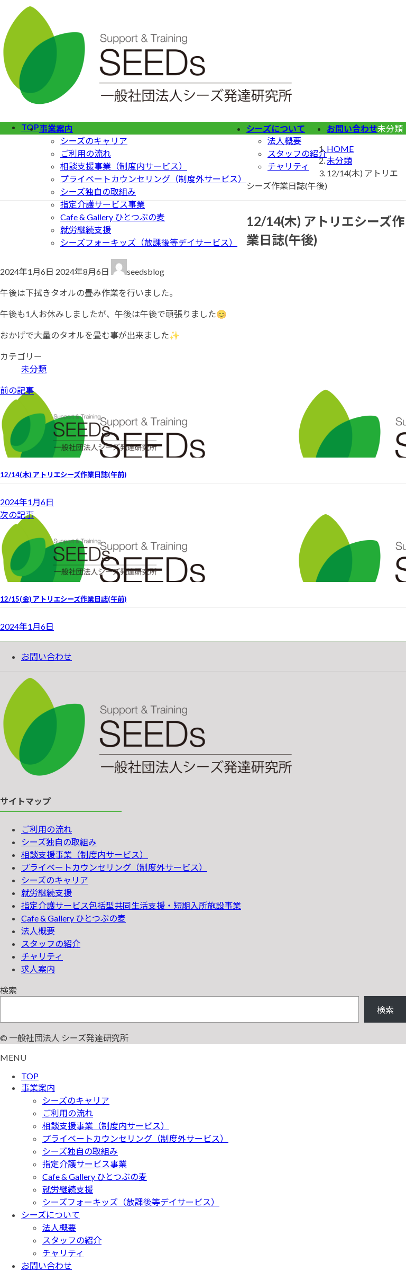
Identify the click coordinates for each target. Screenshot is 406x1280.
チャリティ (288, 166)
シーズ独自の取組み (98, 191)
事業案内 (38, 1087)
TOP (30, 1076)
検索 (8, 990)
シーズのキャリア (93, 141)
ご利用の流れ (85, 153)
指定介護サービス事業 (102, 204)
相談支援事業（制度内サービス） (123, 166)
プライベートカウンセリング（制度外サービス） (153, 179)
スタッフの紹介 (297, 153)
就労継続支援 (85, 230)
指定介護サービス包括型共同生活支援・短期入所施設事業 (131, 905)
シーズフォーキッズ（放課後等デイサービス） (148, 242)
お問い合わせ (46, 656)
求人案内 (38, 969)
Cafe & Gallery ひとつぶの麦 (112, 217)
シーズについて (50, 1215)
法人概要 (284, 141)
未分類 (34, 369)
